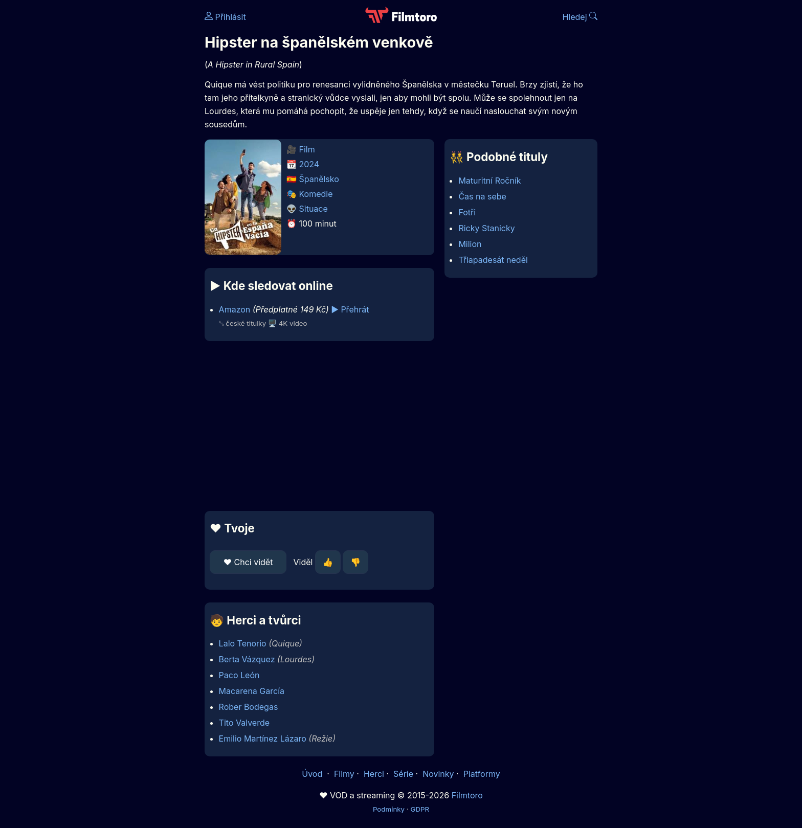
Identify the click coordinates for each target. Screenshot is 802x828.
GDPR (419, 809)
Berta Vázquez (247, 659)
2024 (309, 164)
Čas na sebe (482, 196)
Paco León (239, 675)
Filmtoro (467, 795)
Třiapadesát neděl (492, 260)
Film (307, 149)
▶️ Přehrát (350, 309)
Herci (374, 774)
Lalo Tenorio (242, 643)
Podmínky (389, 809)
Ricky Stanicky (486, 228)
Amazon (235, 309)
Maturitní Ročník (489, 180)
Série (403, 774)
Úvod (313, 774)
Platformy (481, 774)
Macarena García (251, 691)
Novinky (438, 774)
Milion (469, 244)
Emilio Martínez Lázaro (262, 738)
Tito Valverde (244, 723)
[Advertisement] (130, 157)
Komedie (316, 194)
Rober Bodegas (248, 707)
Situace (313, 209)
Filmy (344, 774)
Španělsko (319, 179)
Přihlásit (225, 17)
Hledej (579, 17)
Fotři (467, 212)
